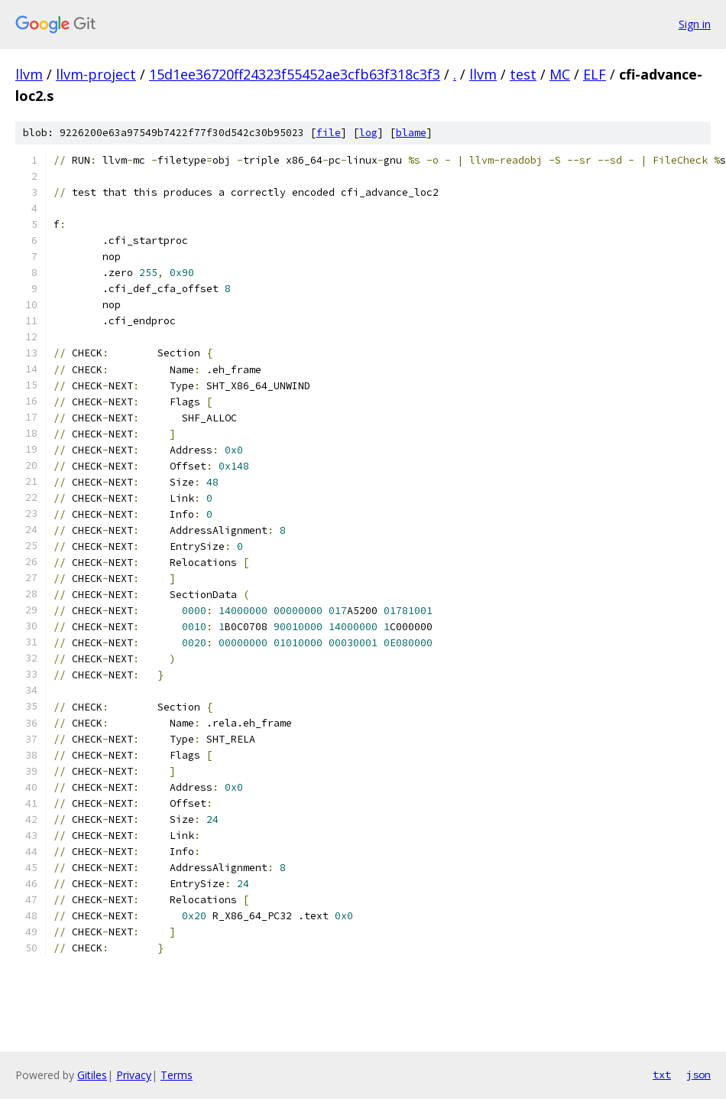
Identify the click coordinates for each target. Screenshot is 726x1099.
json (698, 1074)
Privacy (133, 1075)
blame (411, 132)
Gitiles (92, 1075)
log (368, 132)
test (523, 74)
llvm (29, 74)
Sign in (695, 24)
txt (662, 1074)
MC (559, 74)
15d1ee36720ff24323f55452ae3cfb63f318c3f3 (294, 74)
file (328, 132)
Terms (176, 1075)
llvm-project (96, 74)
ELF (594, 74)
